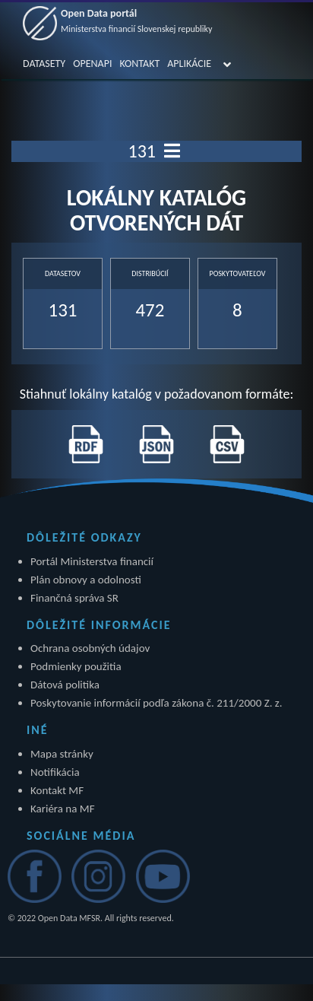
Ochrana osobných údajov (90, 648)
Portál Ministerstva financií (91, 561)
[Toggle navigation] (172, 151)
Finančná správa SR (74, 598)
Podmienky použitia (76, 666)
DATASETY (44, 63)
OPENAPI (92, 63)
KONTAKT (139, 63)
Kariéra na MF (62, 808)
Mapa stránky (61, 754)
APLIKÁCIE (189, 63)
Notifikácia (55, 772)
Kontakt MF (57, 790)
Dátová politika (65, 684)
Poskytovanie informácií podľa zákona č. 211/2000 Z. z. (156, 703)
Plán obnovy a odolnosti (85, 579)
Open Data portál (137, 20)
